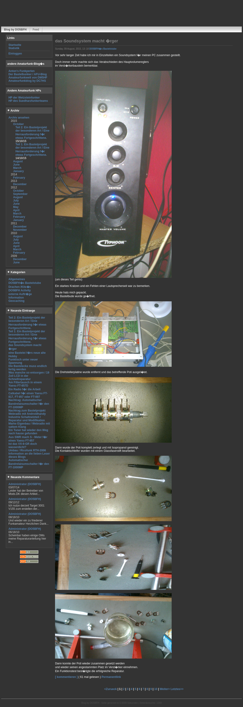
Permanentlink (111, 677)
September (20, 194)
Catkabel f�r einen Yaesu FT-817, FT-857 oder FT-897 (28, 395)
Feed (36, 29)
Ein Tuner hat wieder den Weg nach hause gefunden (28, 431)
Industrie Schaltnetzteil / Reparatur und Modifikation (26, 418)
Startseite (14, 45)
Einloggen (15, 53)
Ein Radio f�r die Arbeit (24, 389)
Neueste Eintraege (21, 310)
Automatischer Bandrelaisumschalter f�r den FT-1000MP (28, 464)
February (19, 177)
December (20, 184)
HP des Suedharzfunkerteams (28, 100)
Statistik (13, 48)
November (20, 229)
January (18, 171)
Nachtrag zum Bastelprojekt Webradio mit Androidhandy (27, 412)
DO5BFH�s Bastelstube (24, 283)
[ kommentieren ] (66, 677)
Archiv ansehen (18, 117)
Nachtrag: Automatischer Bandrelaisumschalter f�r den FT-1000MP (28, 403)
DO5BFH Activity (19, 290)
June (16, 164)
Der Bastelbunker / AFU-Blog (27, 74)
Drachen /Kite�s (19, 287)
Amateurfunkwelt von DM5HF (27, 77)
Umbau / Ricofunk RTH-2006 (27, 450)
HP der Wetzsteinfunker (24, 97)
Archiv (13, 110)
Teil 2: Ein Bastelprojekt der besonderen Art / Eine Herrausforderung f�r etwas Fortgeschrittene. (32, 132)
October (18, 124)
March (17, 168)
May (15, 207)
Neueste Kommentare (23, 477)
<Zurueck (111, 689)
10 (155, 689)
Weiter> (165, 689)
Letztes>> (176, 689)
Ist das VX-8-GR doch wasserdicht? (22, 445)
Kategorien (16, 272)
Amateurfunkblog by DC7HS (27, 80)
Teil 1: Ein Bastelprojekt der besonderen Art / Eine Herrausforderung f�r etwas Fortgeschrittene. (32, 149)
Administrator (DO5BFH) (24, 484)
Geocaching (16, 301)
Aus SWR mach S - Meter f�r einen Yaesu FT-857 (27, 438)
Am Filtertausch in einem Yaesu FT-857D (25, 384)
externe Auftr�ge (20, 294)
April (16, 210)
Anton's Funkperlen (21, 71)
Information (16, 297)
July (16, 200)
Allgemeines (16, 279)
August (18, 161)
